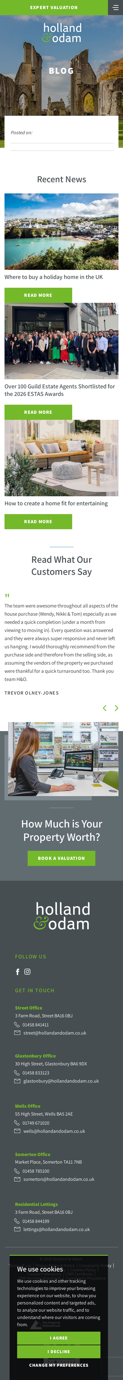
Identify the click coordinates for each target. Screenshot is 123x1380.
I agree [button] (59, 1338)
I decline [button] (59, 1351)
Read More (38, 295)
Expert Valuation (54, 7)
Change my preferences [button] (58, 1365)
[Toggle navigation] (115, 7)
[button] (104, 708)
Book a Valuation (61, 858)
